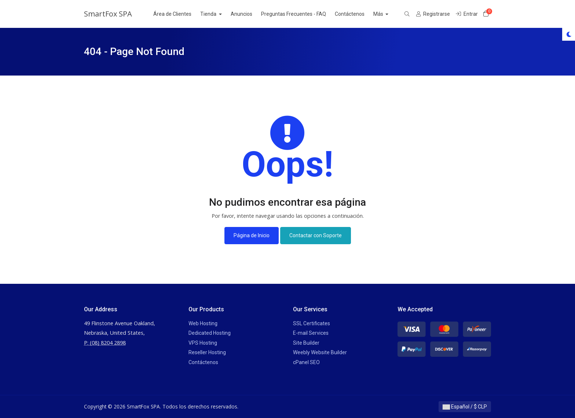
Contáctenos (357, 14)
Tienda (216, 14)
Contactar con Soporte (315, 235)
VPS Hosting (202, 343)
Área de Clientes (180, 14)
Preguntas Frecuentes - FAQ (301, 14)
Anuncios (249, 14)
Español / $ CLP (465, 407)
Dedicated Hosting (209, 333)
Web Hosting (202, 323)
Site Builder (306, 343)
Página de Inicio (252, 235)
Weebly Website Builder (320, 352)
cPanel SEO (306, 362)
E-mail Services (311, 333)
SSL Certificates (311, 323)
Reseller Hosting (207, 352)
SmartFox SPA (108, 14)
